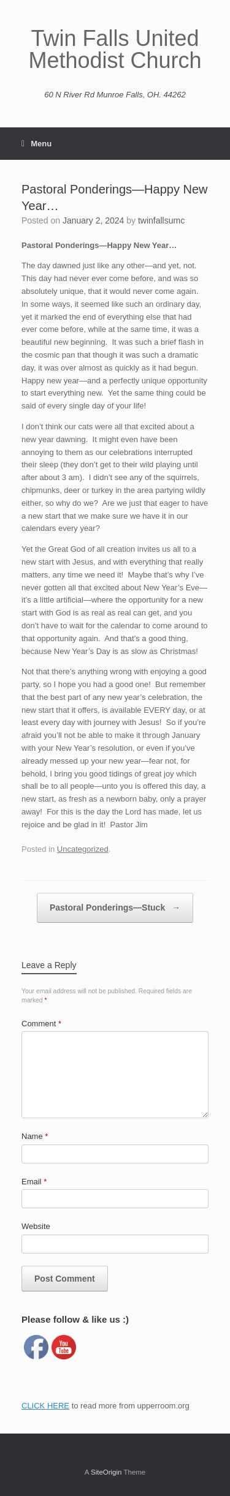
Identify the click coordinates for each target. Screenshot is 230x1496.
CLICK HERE (45, 1405)
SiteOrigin (106, 1472)
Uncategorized (83, 849)
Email (34, 1181)
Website (35, 1226)
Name (34, 1136)
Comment (41, 1023)
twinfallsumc (161, 220)
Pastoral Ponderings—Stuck (115, 907)
